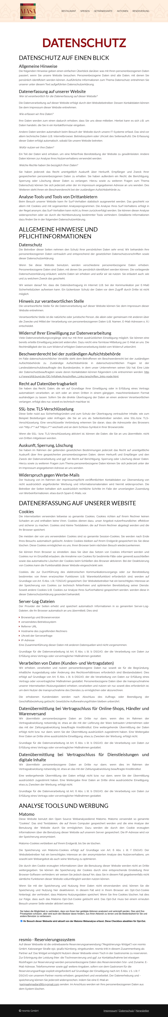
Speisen (85, 11)
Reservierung (141, 11)
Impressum (110, 1010)
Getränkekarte (103, 11)
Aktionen (122, 11)
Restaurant (69, 11)
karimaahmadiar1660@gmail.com (39, 984)
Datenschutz (126, 1010)
